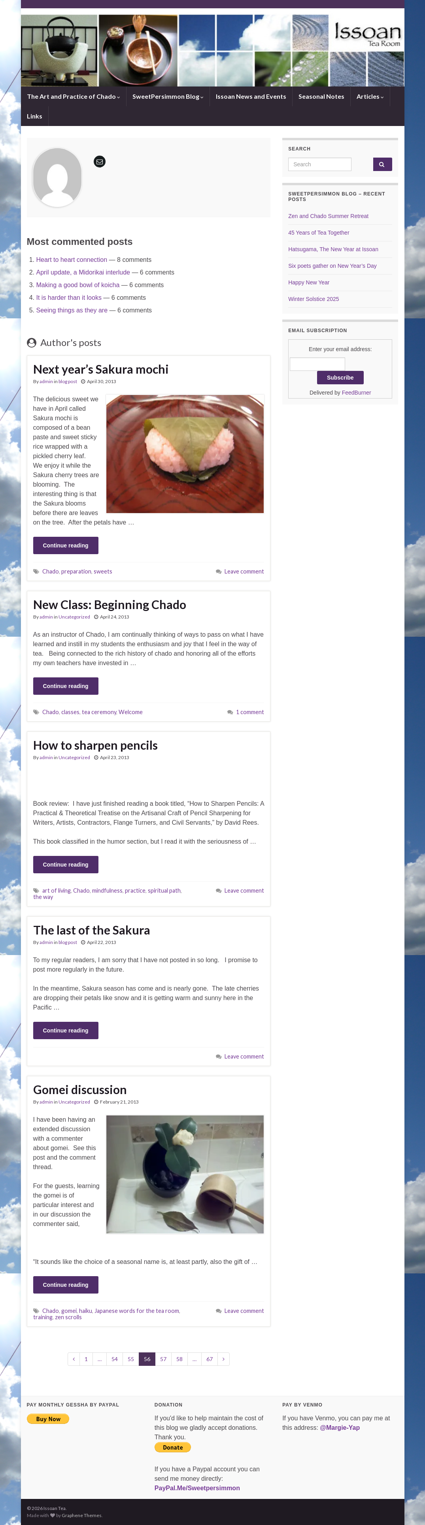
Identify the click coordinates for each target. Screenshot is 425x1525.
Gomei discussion (80, 1089)
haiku (85, 1310)
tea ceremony (99, 712)
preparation (76, 571)
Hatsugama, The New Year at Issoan (333, 249)
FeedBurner (356, 392)
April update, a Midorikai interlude (83, 272)
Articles (370, 96)
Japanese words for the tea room (136, 1310)
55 (131, 1359)
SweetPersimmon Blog (168, 96)
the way (43, 896)
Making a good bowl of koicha (78, 285)
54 (114, 1359)
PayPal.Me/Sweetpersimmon (197, 1488)
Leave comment (244, 571)
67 (209, 1359)
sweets (103, 571)
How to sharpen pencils (95, 745)
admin (46, 381)
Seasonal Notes (321, 96)
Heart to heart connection (72, 259)
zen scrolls (68, 1317)
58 (179, 1359)
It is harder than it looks (69, 297)
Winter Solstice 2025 (313, 299)
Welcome (131, 712)
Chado (50, 571)
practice (135, 890)
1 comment (250, 712)
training (43, 1317)
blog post (68, 381)
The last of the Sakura (91, 930)
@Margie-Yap (340, 1427)
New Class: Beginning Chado (109, 604)
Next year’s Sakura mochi (101, 369)
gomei (69, 1310)
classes (70, 712)
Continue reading (66, 545)
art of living (56, 890)
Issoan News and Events (251, 96)
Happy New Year (308, 282)
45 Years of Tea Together (318, 232)
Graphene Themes (82, 1515)
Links (34, 116)
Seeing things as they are (72, 310)
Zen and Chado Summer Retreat (328, 216)
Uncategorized (74, 617)
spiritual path (164, 890)
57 (163, 1359)
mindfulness (107, 890)
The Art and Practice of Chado (73, 96)
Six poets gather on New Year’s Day (332, 266)
